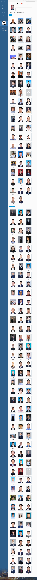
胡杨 (13, 176)
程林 (13, 546)
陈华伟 (13, 194)
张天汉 (28, 243)
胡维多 (21, 466)
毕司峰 (21, 194)
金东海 (28, 448)
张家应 (21, 261)
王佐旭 (13, 78)
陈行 (28, 60)
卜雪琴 (13, 555)
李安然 (13, 167)
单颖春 (28, 114)
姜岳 (28, 457)
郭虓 (28, 484)
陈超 (20, 546)
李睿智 (13, 430)
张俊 (28, 252)
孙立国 (13, 368)
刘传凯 (28, 564)
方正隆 (21, 185)
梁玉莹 (13, 439)
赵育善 (28, 225)
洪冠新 (21, 176)
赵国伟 (28, 234)
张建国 (21, 203)
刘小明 (21, 564)
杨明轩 (28, 194)
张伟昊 (21, 243)
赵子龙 (21, 225)
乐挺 (28, 279)
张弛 (28, 261)
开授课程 (3, 8)
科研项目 (3, 9)
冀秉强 (21, 457)
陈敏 (13, 537)
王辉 (20, 96)
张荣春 (21, 252)
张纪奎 (13, 261)
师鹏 (20, 377)
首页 (2, 5)
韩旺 (28, 475)
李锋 (20, 430)
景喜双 (21, 167)
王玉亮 (21, 78)
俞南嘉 (21, 279)
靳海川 (13, 448)
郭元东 (21, 484)
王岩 (28, 78)
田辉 (20, 350)
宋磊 (13, 377)
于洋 (13, 270)
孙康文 (21, 368)
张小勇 (13, 243)
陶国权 (13, 359)
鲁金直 (28, 439)
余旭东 (21, 270)
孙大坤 (28, 368)
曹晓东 (28, 546)
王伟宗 (28, 332)
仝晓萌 (13, 105)
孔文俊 (21, 439)
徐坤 (20, 60)
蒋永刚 (28, 167)
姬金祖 (13, 457)
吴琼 (13, 69)
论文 (2, 11)
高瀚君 (13, 185)
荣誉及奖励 (3, 12)
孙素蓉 (28, 359)
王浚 (20, 341)
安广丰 (13, 564)
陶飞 (20, 105)
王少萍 (28, 87)
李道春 (28, 430)
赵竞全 (13, 234)
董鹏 (28, 185)
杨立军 (21, 573)
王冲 (13, 350)
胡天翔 (28, 466)
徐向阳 (13, 60)
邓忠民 (13, 573)
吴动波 (21, 69)
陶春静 (28, 105)
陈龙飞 (21, 537)
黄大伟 (13, 475)
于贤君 (28, 270)
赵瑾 (20, 234)
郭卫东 (28, 176)
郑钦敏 (13, 225)
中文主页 (18, 12)
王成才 (28, 96)
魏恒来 (28, 69)
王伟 (20, 87)
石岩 (13, 114)
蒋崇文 (13, 466)
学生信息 (3, 15)
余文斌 (13, 279)
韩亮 (13, 484)
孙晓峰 (21, 359)
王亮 (13, 96)
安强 (28, 555)
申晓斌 (21, 114)
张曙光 (13, 252)
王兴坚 (13, 87)
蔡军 (13, 203)
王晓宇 (21, 332)
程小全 (28, 537)
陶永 (28, 350)
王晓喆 (13, 332)
